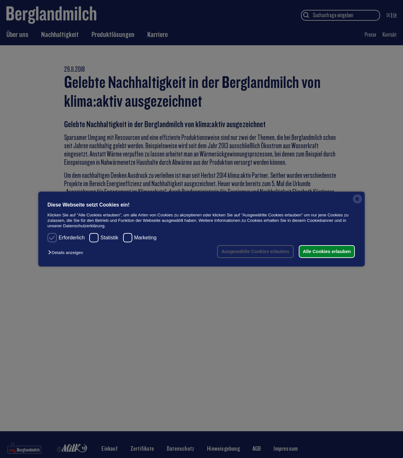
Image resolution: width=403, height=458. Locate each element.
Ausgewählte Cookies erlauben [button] (255, 251)
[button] (67, 252)
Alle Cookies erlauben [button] (326, 251)
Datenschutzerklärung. (84, 226)
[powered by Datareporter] (357, 203)
